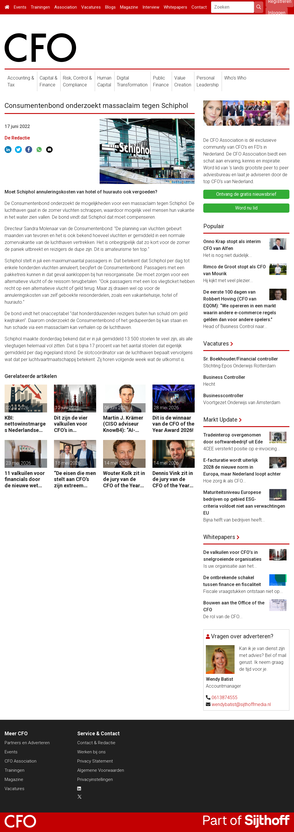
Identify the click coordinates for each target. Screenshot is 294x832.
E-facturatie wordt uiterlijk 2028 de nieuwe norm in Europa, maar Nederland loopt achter (242, 467)
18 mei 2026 (67, 463)
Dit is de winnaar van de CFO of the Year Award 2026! (173, 424)
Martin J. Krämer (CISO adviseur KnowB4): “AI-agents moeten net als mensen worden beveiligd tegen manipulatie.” (123, 424)
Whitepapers (175, 7)
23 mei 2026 (18, 463)
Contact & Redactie (96, 742)
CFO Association (20, 761)
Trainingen (40, 7)
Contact (199, 7)
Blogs (110, 7)
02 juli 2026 (17, 407)
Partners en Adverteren (27, 742)
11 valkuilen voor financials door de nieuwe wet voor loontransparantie (25, 479)
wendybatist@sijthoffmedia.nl (241, 704)
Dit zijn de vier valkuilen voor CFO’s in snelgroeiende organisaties (71, 424)
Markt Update (220, 419)
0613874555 (224, 697)
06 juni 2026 (116, 407)
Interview (150, 7)
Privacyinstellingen (95, 779)
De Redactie (17, 138)
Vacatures (91, 7)
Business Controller (224, 377)
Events (20, 7)
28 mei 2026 (166, 407)
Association (65, 7)
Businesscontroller (223, 395)
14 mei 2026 (116, 463)
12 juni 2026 (67, 407)
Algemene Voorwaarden (100, 770)
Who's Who (235, 78)
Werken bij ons (91, 752)
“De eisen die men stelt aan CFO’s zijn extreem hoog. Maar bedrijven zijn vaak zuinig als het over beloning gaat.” (75, 479)
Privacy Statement (95, 761)
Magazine (129, 7)
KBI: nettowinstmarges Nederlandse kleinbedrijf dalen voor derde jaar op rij (25, 424)
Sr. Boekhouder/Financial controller (240, 359)
